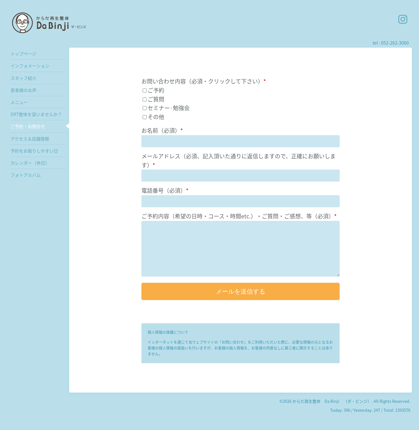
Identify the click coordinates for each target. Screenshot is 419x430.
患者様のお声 (23, 90)
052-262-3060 (395, 43)
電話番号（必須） (164, 190)
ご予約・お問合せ (27, 126)
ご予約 (156, 90)
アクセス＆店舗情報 (29, 138)
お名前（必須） (162, 130)
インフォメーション (29, 65)
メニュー (19, 102)
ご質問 (156, 99)
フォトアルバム (25, 175)
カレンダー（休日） (29, 163)
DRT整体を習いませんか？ (36, 114)
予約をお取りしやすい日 (34, 151)
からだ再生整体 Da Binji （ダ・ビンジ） (331, 401)
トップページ (23, 53)
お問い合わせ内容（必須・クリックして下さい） (203, 81)
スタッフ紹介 (23, 78)
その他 (156, 117)
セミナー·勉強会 (169, 108)
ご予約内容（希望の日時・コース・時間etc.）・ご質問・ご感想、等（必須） (239, 216)
